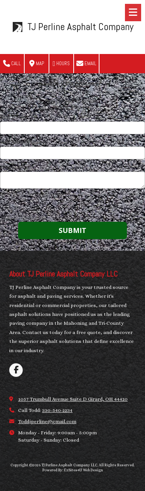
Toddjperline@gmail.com (47, 421)
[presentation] (49, 206)
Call (12, 63)
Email (86, 63)
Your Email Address (22, 142)
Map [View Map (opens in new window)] (36, 63)
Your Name (13, 117)
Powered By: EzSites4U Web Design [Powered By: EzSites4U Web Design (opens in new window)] (72, 470)
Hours (61, 63)
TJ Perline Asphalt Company (80, 26)
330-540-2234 (57, 410)
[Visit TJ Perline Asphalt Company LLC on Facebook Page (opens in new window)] (16, 370)
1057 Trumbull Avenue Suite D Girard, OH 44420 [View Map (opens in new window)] (73, 399)
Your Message (16, 167)
